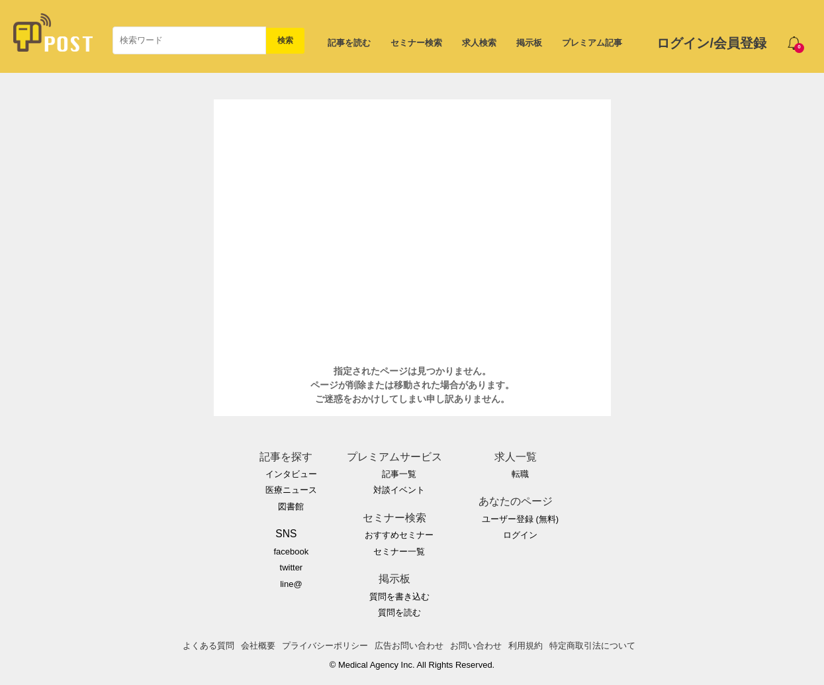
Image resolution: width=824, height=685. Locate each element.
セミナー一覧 (399, 551)
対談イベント (399, 490)
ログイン (520, 535)
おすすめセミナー (399, 535)
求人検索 (479, 43)
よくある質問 (208, 646)
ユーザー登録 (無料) (520, 519)
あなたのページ (516, 501)
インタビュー (291, 474)
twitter (291, 567)
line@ (291, 584)
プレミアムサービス (394, 456)
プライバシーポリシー (325, 646)
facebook (290, 551)
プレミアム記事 (592, 43)
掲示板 (529, 43)
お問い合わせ (476, 646)
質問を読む (399, 612)
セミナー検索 (416, 43)
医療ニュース (291, 490)
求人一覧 (515, 456)
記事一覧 (399, 474)
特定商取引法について (592, 646)
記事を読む (349, 43)
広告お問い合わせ (409, 646)
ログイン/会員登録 (711, 43)
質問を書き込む (399, 597)
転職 (520, 474)
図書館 (291, 506)
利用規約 (525, 646)
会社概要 (258, 646)
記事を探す (285, 456)
